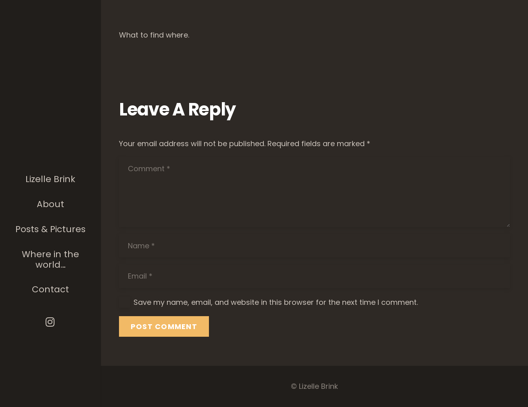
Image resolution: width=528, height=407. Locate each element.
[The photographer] (50, 116)
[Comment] (314, 192)
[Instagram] (50, 322)
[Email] (314, 276)
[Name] (314, 246)
